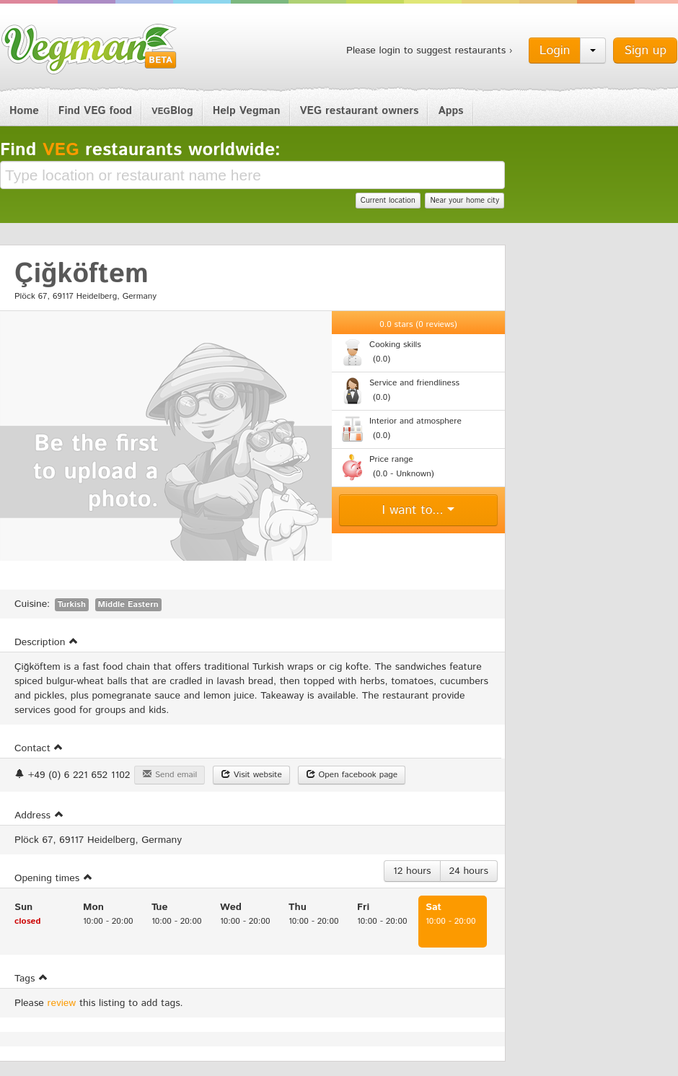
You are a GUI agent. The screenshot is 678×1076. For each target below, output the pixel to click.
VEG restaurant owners (359, 110)
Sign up (645, 50)
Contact (38, 748)
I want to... (418, 510)
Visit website (251, 775)
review (62, 1003)
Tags (31, 978)
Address (39, 815)
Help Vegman (247, 110)
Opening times (53, 878)
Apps (450, 110)
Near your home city (464, 200)
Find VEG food (95, 110)
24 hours (468, 871)
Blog (172, 110)
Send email (169, 775)
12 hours (412, 871)
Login (555, 50)
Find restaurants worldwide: (140, 150)
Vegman (89, 49)
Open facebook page (352, 775)
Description (46, 642)
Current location (388, 200)
